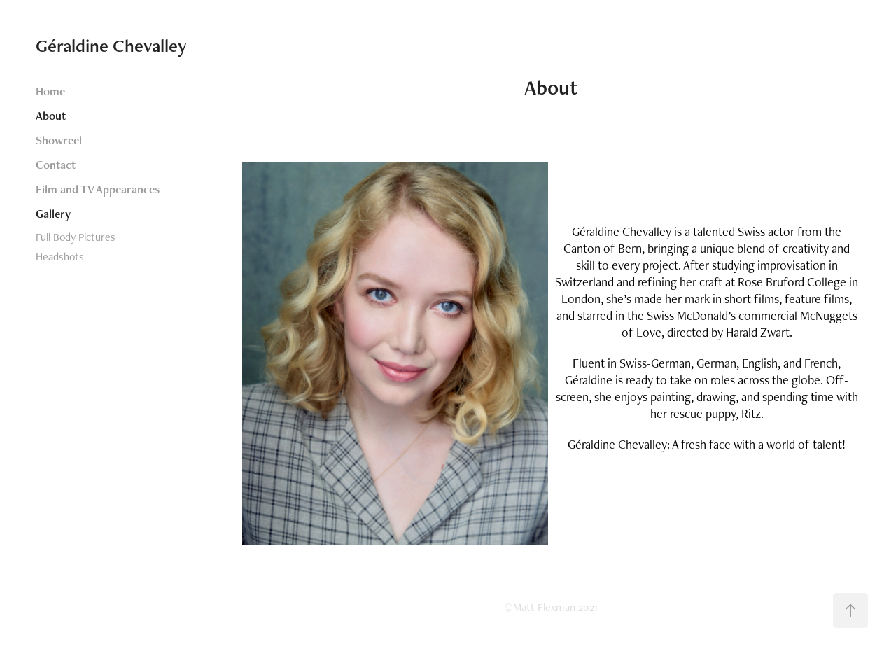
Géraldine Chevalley (111, 45)
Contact (56, 164)
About (51, 115)
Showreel (59, 140)
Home (50, 91)
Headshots (60, 256)
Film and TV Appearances (98, 189)
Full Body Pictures (75, 237)
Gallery (53, 213)
